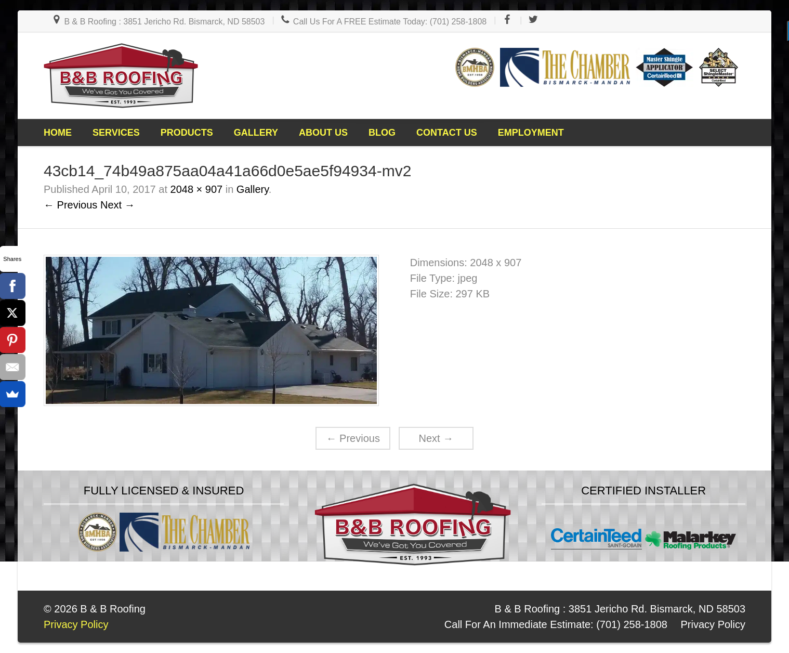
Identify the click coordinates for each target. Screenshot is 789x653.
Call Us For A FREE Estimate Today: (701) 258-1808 (383, 21)
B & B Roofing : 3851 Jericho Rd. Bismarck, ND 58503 (158, 21)
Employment (531, 132)
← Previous (70, 205)
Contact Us (446, 132)
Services (116, 132)
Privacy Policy (713, 624)
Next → (117, 205)
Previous (353, 438)
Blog (382, 132)
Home (58, 132)
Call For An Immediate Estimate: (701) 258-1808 (555, 624)
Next (435, 438)
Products (187, 132)
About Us (323, 132)
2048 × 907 (196, 189)
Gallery (256, 132)
